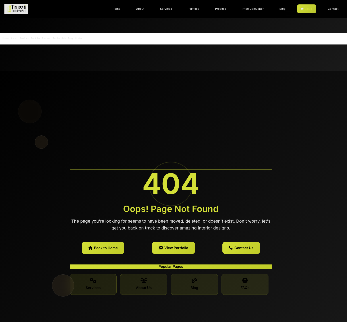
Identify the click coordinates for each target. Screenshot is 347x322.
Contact (333, 8)
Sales (306, 8)
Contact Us (241, 248)
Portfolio (193, 8)
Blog (283, 8)
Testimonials (59, 38)
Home (116, 8)
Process (220, 8)
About (140, 8)
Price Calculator (253, 8)
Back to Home (103, 248)
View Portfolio (173, 248)
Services (166, 8)
